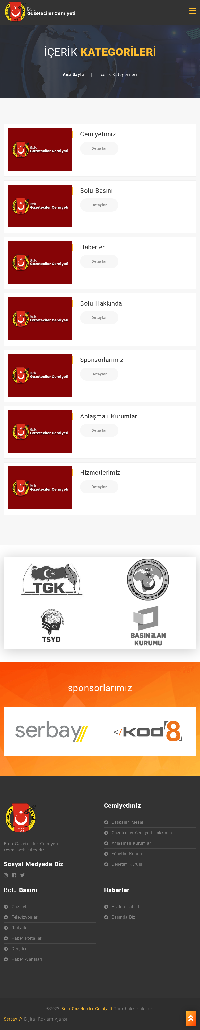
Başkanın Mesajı (128, 822)
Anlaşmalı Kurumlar (131, 843)
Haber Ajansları (27, 959)
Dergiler (19, 948)
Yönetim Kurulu (127, 853)
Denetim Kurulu (127, 864)
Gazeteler (21, 906)
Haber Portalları (27, 938)
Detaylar (99, 148)
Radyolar (20, 927)
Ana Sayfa (73, 74)
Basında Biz (124, 917)
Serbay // (13, 1019)
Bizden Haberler (127, 906)
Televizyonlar (25, 917)
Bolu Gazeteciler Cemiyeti (86, 1008)
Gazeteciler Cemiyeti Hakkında (142, 832)
